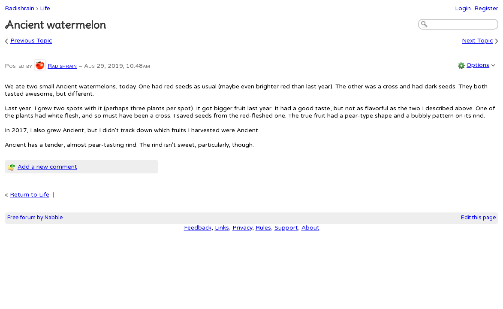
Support (286, 227)
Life (45, 8)
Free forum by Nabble (35, 218)
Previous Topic (31, 41)
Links (222, 227)
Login (463, 8)
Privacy (242, 227)
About (310, 227)
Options (478, 65)
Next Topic (477, 41)
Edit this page (478, 218)
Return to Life (29, 194)
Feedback (197, 227)
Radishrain (19, 8)
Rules (263, 227)
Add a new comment (47, 166)
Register (486, 8)
